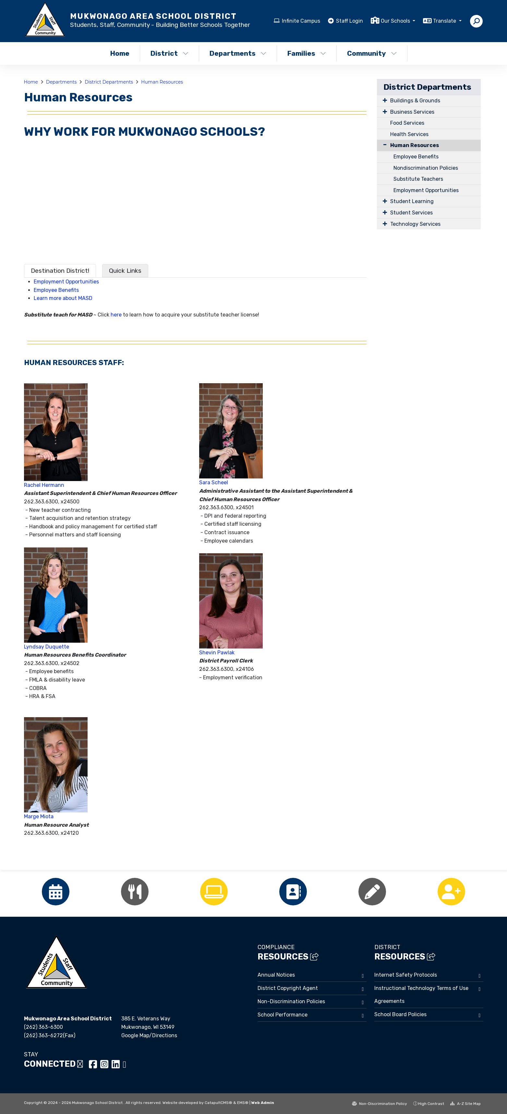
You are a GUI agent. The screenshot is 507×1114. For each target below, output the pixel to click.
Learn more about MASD (63, 298)
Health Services (409, 134)
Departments (238, 53)
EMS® (242, 1102)
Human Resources (162, 82)
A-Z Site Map (465, 1103)
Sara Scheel (213, 482)
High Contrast (431, 1103)
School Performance (283, 1015)
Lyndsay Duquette (46, 647)
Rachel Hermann (44, 485)
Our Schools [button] (396, 21)
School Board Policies (400, 1014)
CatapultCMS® (218, 1102)
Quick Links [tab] (125, 270)
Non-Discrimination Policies (291, 1001)
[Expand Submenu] (383, 100)
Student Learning (412, 201)
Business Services (412, 112)
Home (119, 53)
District (169, 53)
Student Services (411, 213)
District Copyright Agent (288, 988)
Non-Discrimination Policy (379, 1103)
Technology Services (415, 224)
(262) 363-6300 (43, 1027)
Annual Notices (276, 975)
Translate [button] (445, 21)
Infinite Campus (301, 21)
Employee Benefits (56, 290)
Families (306, 53)
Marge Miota (39, 816)
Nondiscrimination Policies (425, 168)
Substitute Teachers (418, 179)
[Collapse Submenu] (383, 145)
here (116, 315)
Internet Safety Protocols (405, 975)
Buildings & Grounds (415, 101)
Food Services (407, 123)
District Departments (109, 82)
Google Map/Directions (149, 1035)
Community (372, 53)
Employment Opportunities (66, 282)
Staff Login (349, 21)
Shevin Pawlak (217, 652)
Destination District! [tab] (60, 270)
